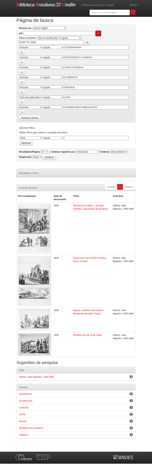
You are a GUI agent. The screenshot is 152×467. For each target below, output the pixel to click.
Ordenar (104, 151)
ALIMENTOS (25, 401)
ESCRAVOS (25, 394)
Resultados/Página (29, 151)
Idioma (133, 5)
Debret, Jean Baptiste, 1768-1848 (36, 377)
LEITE (22, 414)
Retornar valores (29, 118)
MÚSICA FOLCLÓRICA (31, 428)
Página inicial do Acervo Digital (97, 5)
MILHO (22, 421)
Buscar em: (25, 28)
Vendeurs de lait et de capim (87, 335)
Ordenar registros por (63, 151)
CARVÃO (24, 407)
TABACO (23, 435)
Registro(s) (25, 157)
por (21, 33)
